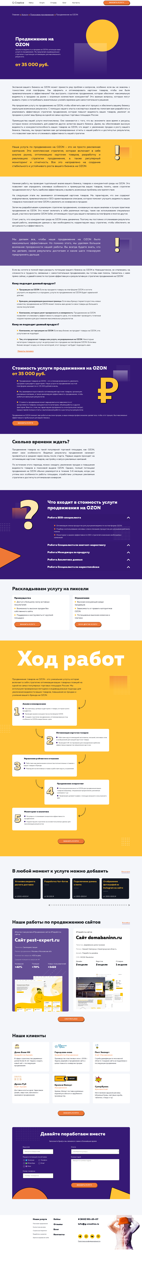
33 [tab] (120, 906)
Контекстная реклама (39, 1227)
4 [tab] (59, 906)
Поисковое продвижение (40, 1223)
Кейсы (31, 3)
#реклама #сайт (101, 1089)
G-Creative (18, 3)
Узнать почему (25, 351)
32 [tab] (118, 906)
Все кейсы (126, 922)
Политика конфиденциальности (89, 1241)
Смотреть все (70, 1019)
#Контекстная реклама (24, 932)
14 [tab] (80, 906)
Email (42, 1163)
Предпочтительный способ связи (35, 1157)
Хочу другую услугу (87, 624)
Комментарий (76, 1157)
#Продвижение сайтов (41, 932)
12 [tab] (76, 906)
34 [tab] (122, 906)
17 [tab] (86, 906)
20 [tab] (93, 906)
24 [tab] (101, 906)
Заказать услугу (116, 2)
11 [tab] (74, 906)
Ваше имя (26, 1147)
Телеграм (29, 1160)
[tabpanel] (27, 888)
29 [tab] (112, 906)
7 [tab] (65, 906)
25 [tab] (103, 906)
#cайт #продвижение (104, 1055)
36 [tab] (127, 906)
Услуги (41, 3)
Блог (64, 3)
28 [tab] (110, 906)
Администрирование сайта (41, 1237)
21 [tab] (95, 906)
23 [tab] (99, 906)
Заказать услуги (25, 423)
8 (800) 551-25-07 (88, 1219)
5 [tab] (61, 906)
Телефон (44, 1160)
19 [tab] (91, 906)
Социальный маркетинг (40, 1230)
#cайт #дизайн (20, 1087)
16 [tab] (84, 906)
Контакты (76, 3)
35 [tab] (125, 906)
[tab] (89, 517)
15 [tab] (82, 906)
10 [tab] (72, 906)
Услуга (73, 1147)
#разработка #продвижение (67, 1055)
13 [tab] (78, 906)
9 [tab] (69, 906)
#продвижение (61, 1088)
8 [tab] (67, 906)
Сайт (37, 940)
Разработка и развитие (40, 1234)
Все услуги (126, 871)
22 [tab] (97, 906)
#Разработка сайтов (84, 932)
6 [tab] (63, 906)
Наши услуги (40, 1219)
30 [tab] (114, 906)
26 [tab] (105, 906)
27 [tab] (108, 906)
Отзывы (53, 3)
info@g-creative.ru (88, 1224)
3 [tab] (57, 906)
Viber (28, 1166)
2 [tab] (55, 906)
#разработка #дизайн (23, 1055)
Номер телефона (29, 1171)
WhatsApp (30, 1163)
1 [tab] (52, 906)
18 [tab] (88, 906)
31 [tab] (116, 906)
